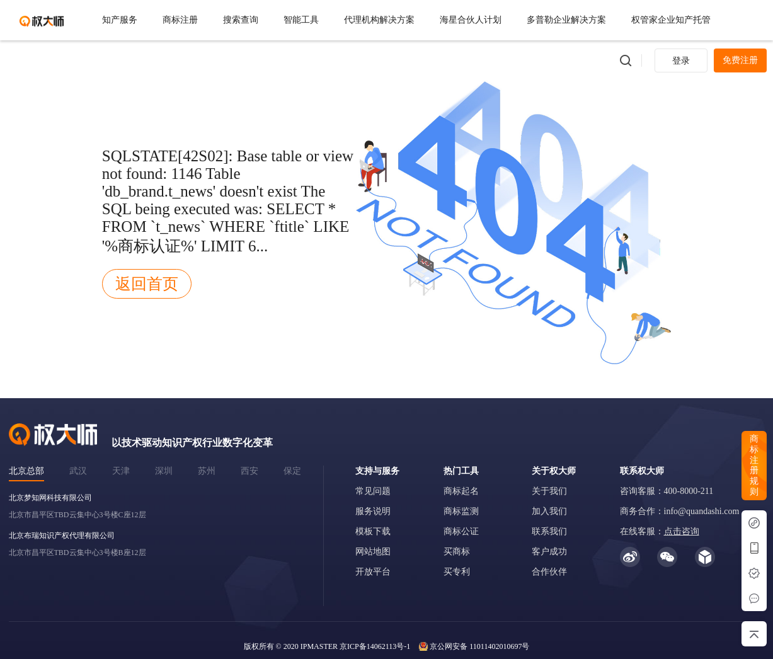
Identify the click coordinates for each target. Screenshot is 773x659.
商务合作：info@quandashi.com (680, 511)
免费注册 (740, 60)
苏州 (206, 471)
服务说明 (373, 511)
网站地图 (373, 551)
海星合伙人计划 (470, 20)
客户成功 (549, 551)
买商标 (457, 551)
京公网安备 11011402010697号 (479, 646)
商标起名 (461, 491)
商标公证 (461, 531)
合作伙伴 (549, 571)
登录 (681, 61)
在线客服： (659, 531)
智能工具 (301, 20)
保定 (292, 471)
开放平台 (373, 571)
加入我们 (549, 511)
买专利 (457, 571)
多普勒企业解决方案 (566, 20)
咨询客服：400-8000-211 (667, 491)
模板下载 (373, 531)
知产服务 (119, 20)
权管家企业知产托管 (671, 20)
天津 (121, 471)
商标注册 (180, 20)
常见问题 (373, 491)
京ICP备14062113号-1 (375, 646)
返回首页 (146, 283)
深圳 (164, 471)
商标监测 (461, 511)
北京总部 (26, 471)
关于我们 (549, 491)
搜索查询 (240, 20)
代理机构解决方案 (379, 20)
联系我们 (549, 531)
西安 (249, 471)
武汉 (78, 471)
